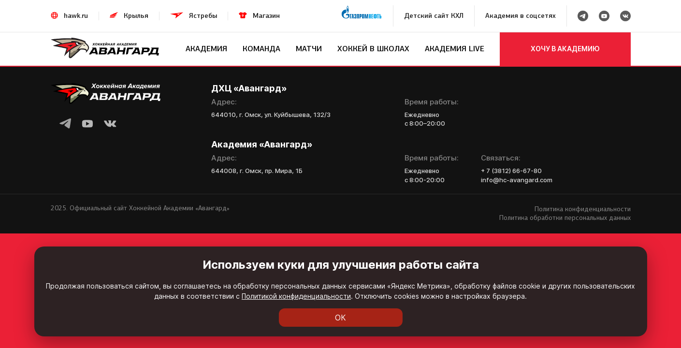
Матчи (309, 48)
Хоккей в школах (373, 48)
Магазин (266, 16)
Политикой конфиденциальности (296, 296)
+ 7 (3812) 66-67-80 (511, 170)
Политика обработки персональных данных (565, 218)
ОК (340, 317)
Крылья (136, 16)
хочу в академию (565, 48)
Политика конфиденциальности (583, 209)
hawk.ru (76, 16)
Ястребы (203, 16)
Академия (206, 48)
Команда (261, 48)
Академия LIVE (454, 48)
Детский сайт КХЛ (434, 16)
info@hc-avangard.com (516, 180)
